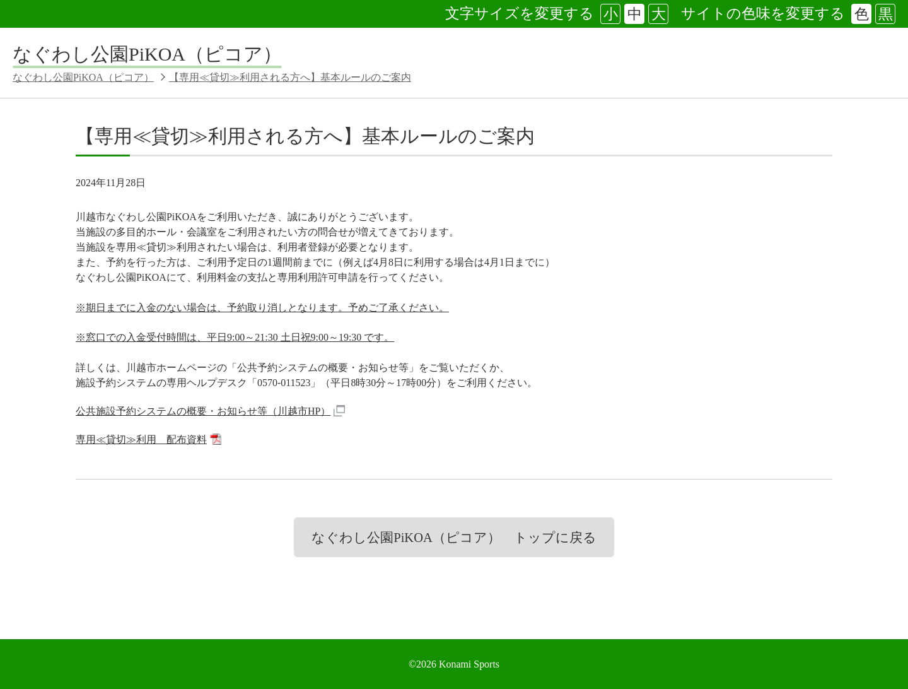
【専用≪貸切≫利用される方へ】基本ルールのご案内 (290, 77)
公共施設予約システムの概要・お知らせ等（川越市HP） (210, 412)
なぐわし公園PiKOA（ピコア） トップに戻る (454, 538)
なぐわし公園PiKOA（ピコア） (147, 54)
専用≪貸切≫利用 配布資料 (148, 440)
